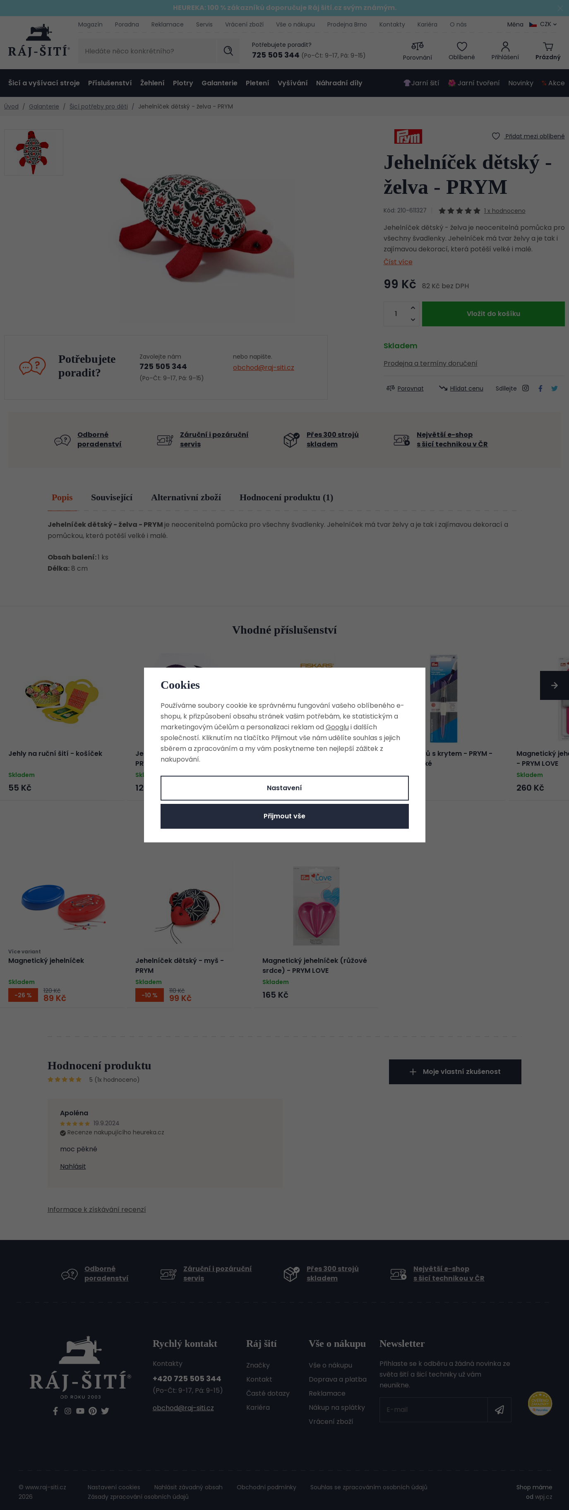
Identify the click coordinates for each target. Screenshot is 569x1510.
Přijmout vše (284, 816)
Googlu (337, 727)
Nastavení (284, 788)
